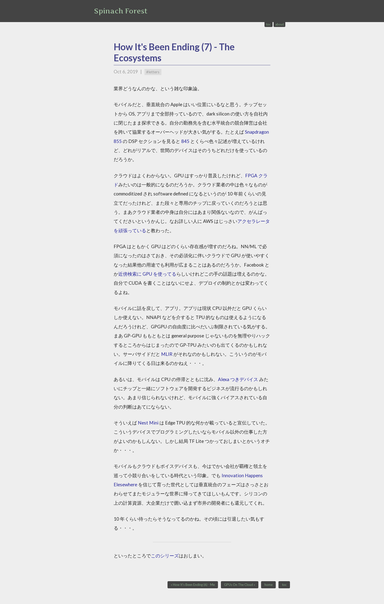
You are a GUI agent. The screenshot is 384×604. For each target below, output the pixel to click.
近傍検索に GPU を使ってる (147, 274)
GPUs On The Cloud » (239, 585)
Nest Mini (148, 422)
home (268, 585)
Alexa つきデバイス (238, 379)
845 (185, 141)
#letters (152, 72)
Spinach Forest (120, 11)
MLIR (166, 354)
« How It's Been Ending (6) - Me (193, 585)
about (279, 24)
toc (268, 24)
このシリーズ (165, 555)
